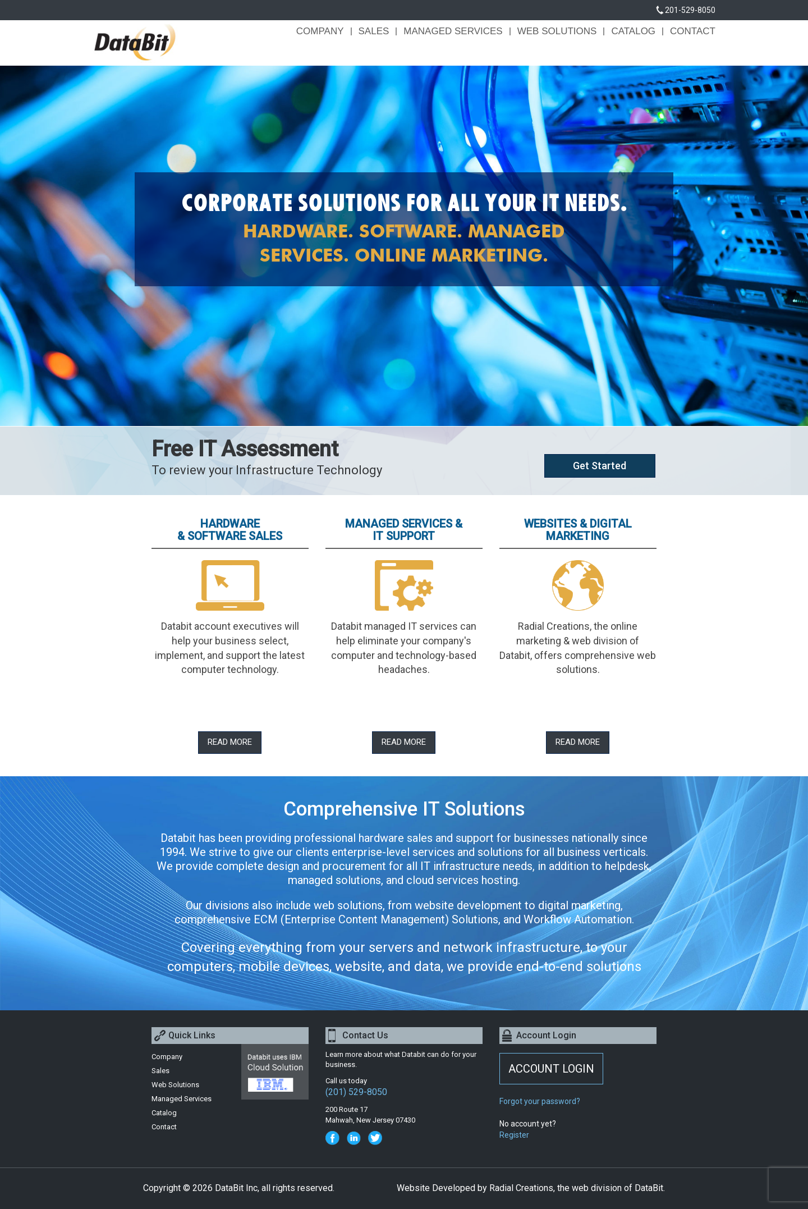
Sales (374, 31)
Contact (692, 31)
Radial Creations (521, 1188)
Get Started (599, 465)
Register (514, 1134)
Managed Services (452, 31)
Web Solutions (557, 31)
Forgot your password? (539, 1101)
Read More (230, 742)
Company (320, 31)
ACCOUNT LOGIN (551, 1068)
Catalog (633, 31)
